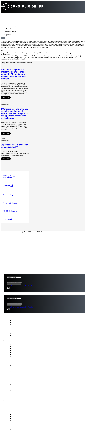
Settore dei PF (12, 400)
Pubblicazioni (14, 328)
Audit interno (16, 354)
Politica (9, 286)
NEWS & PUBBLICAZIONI (12, 235)
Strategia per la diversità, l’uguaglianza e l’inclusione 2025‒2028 (34, 336)
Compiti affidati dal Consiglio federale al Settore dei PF (31, 416)
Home (5, 20)
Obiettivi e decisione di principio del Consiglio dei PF (30, 428)
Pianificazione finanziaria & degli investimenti (27, 373)
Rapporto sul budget (19, 330)
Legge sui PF (16, 362)
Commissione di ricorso (20, 390)
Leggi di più (6, 97)
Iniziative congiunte (18, 418)
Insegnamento (20, 286)
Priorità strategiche (18, 415)
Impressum (8, 242)
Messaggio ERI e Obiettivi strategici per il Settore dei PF (31, 366)
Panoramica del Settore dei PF (21, 403)
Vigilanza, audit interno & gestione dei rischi (27, 385)
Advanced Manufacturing (10, 26)
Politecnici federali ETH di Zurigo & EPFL (26, 407)
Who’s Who (16, 351)
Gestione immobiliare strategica (23, 375)
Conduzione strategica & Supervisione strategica (29, 371)
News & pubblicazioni (16, 316)
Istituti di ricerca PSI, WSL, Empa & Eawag (27, 409)
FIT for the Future (15, 424)
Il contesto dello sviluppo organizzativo (25, 430)
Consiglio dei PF (13, 340)
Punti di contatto (15, 388)
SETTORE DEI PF (9, 237)
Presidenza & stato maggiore (22, 349)
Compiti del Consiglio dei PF (20, 369)
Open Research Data (19, 420)
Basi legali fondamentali (20, 364)
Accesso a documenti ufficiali (22, 396)
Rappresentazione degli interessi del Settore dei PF (30, 381)
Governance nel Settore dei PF (21, 360)
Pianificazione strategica (20, 332)
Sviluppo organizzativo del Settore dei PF (26, 426)
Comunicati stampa (18, 320)
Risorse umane (17, 379)
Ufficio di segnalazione (20, 392)
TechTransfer (29, 286)
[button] (7, 38)
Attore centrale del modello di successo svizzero (29, 405)
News (10, 318)
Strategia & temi (15, 412)
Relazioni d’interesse (19, 347)
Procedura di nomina (19, 377)
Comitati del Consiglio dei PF (22, 352)
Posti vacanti (16, 356)
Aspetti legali (9, 239)
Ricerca (13, 286)
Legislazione (16, 383)
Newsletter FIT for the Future (22, 324)
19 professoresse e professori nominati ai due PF (14, 146)
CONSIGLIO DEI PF (10, 233)
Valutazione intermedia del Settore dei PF (26, 334)
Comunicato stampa (9, 23)
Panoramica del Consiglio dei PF (22, 343)
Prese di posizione (18, 322)
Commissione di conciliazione (22, 394)
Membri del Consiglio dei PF (22, 345)
